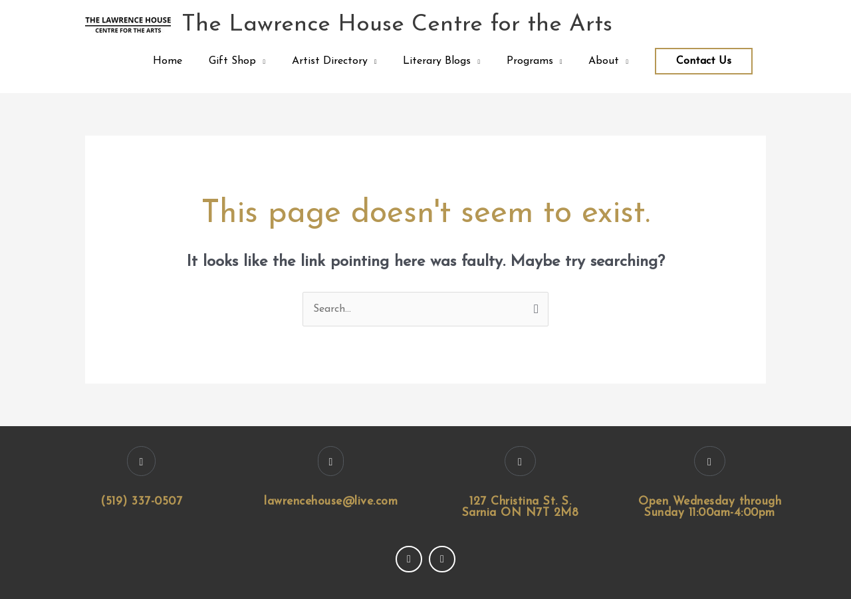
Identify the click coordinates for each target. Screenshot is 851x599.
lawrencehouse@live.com (331, 501)
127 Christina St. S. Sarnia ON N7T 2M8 (520, 507)
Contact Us (703, 61)
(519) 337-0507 (141, 501)
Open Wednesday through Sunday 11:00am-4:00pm (709, 507)
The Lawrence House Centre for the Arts (397, 25)
